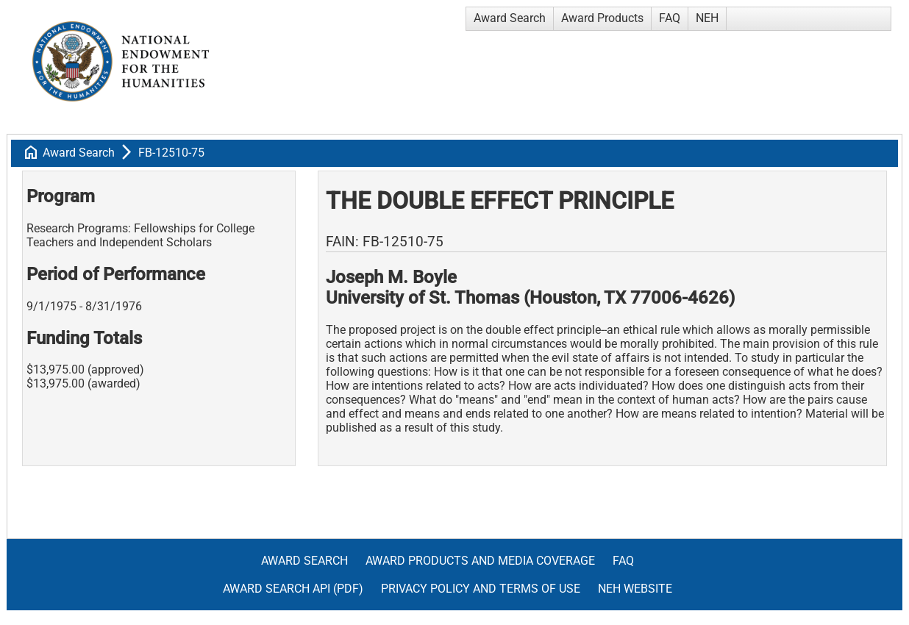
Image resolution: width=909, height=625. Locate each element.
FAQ (669, 18)
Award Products (602, 18)
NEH (707, 18)
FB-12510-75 (171, 153)
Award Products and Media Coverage (480, 561)
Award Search (510, 18)
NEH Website (635, 589)
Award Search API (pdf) (293, 589)
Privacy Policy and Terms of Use (480, 589)
